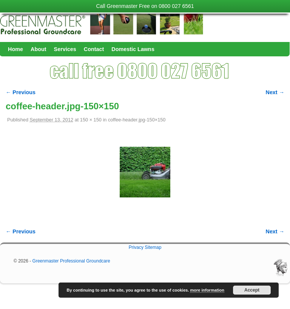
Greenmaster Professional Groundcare (71, 261)
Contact (94, 49)
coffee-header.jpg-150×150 (137, 120)
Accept (251, 290)
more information (207, 290)
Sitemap (153, 247)
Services (65, 49)
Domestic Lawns (132, 49)
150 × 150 (91, 120)
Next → (275, 92)
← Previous (20, 92)
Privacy (136, 247)
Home (15, 49)
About (38, 49)
